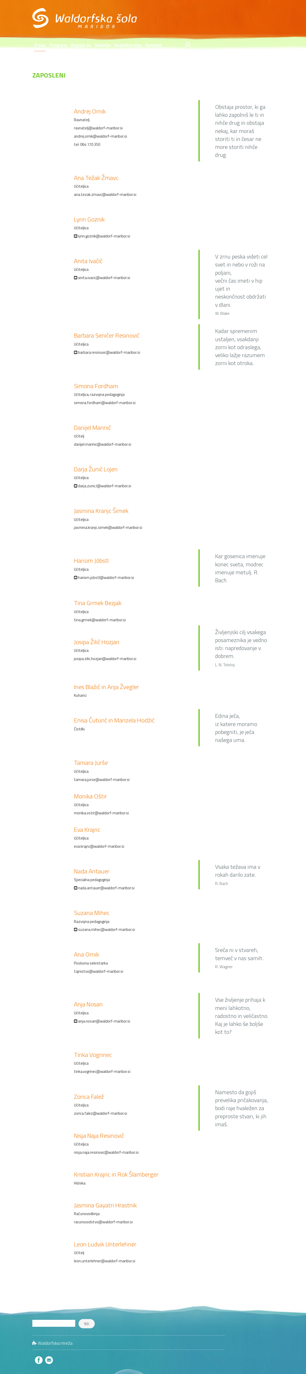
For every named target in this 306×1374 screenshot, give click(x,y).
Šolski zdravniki (261, 1320)
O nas (123, 19)
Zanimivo (266, 1336)
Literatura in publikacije (255, 1328)
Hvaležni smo (211, 19)
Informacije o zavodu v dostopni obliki (193, 35)
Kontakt (236, 19)
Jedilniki (268, 1311)
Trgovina (141, 35)
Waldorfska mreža (55, 1317)
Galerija (185, 19)
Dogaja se (164, 19)
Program (141, 19)
